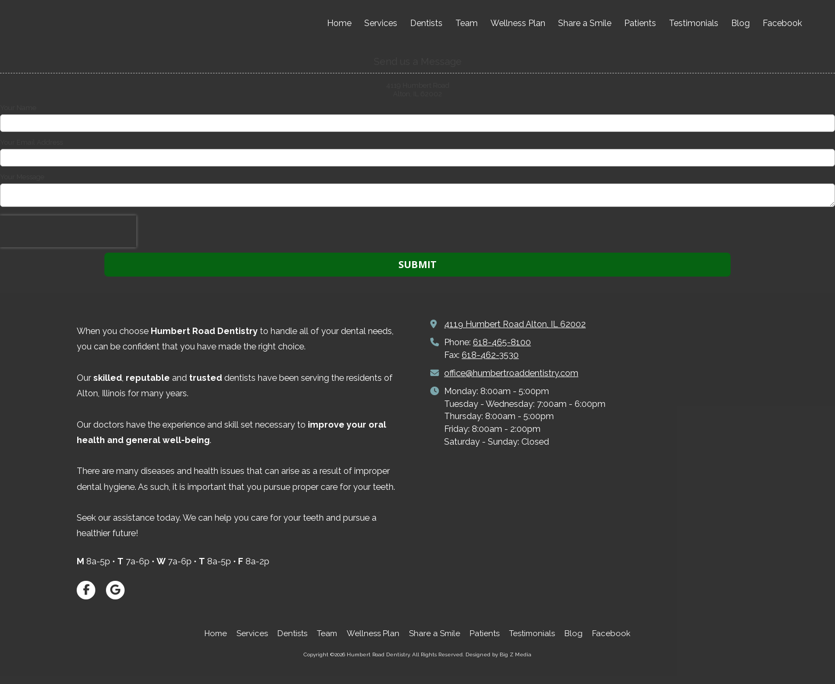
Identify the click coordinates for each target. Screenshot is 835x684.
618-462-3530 (490, 355)
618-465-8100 (502, 342)
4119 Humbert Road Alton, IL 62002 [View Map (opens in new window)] (515, 324)
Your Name (18, 108)
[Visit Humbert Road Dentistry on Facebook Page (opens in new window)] (86, 590)
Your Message (22, 177)
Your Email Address (31, 142)
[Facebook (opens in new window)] (782, 24)
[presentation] (68, 231)
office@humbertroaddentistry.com (511, 373)
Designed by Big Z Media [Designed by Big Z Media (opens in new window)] (498, 654)
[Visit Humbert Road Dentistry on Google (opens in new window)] (115, 590)
